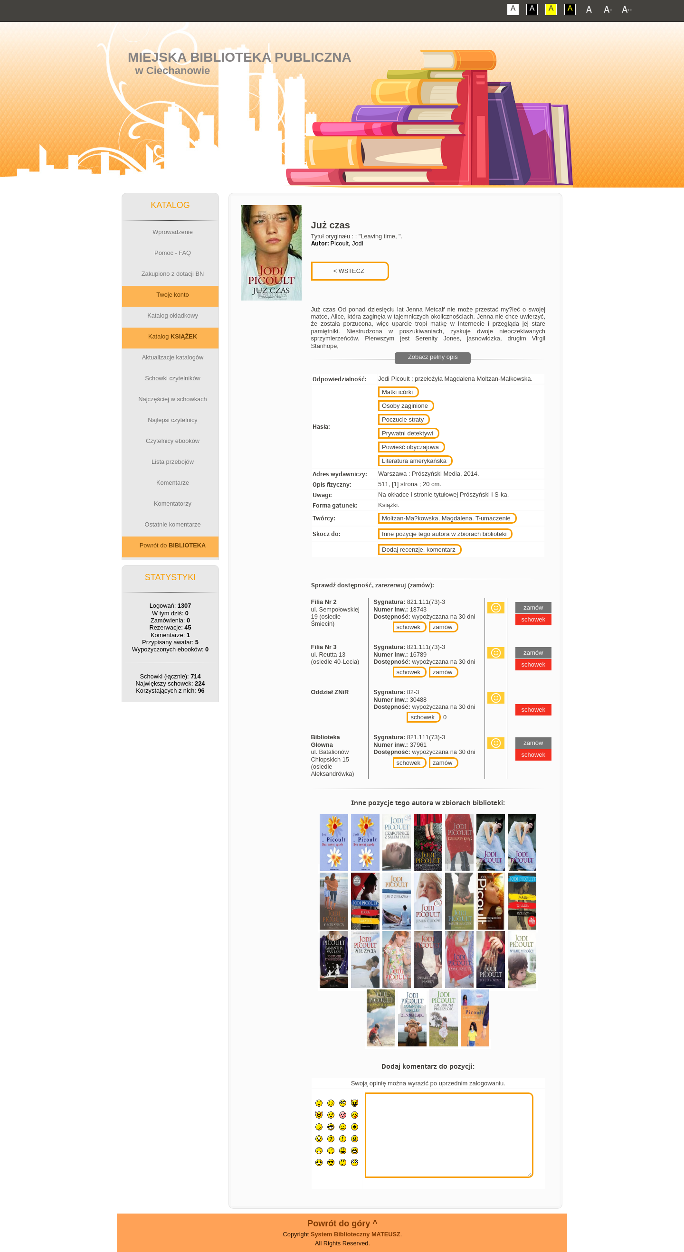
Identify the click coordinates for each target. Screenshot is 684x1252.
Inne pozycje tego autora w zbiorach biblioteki (444, 533)
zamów (442, 627)
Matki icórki (397, 391)
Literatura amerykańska (414, 460)
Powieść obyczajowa (410, 447)
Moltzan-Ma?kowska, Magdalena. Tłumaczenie (446, 518)
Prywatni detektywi (407, 433)
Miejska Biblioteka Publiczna (240, 57)
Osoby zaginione (405, 405)
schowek (409, 627)
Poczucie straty (403, 419)
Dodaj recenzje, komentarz (419, 549)
